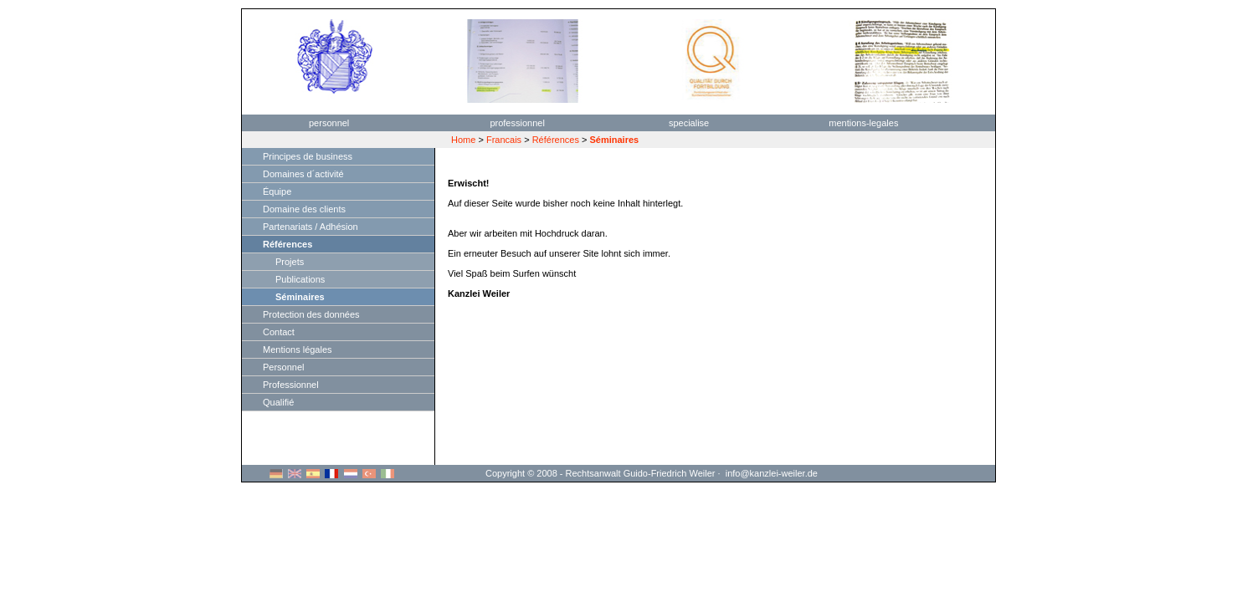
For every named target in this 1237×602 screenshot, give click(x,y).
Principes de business (307, 156)
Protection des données (311, 314)
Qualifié (278, 402)
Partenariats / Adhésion (310, 227)
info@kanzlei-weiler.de (772, 473)
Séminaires (300, 297)
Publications (300, 279)
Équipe (277, 191)
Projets (289, 262)
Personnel (284, 367)
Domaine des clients (304, 209)
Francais (503, 140)
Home (463, 140)
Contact (279, 332)
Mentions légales (297, 349)
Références (555, 140)
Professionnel (291, 385)
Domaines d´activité (303, 174)
